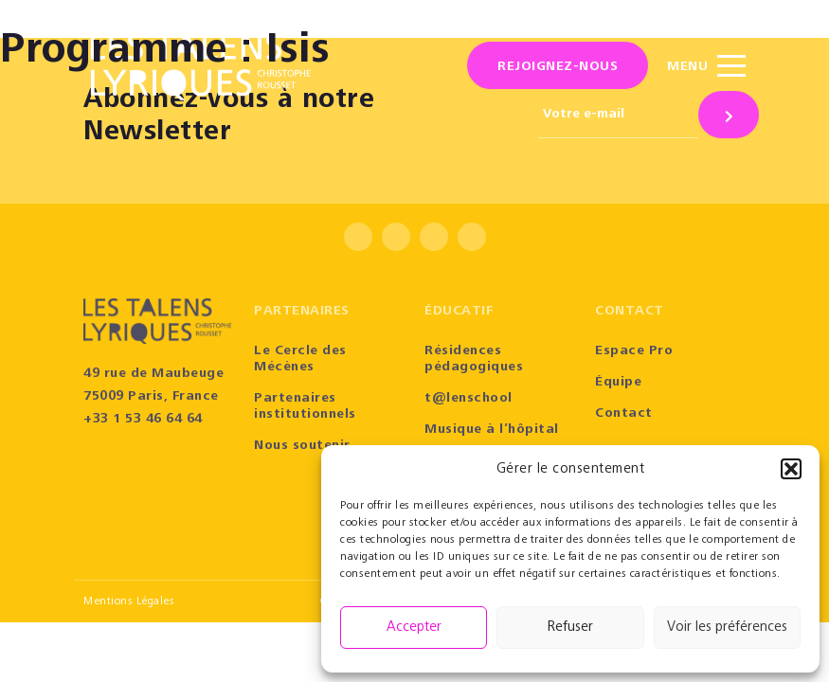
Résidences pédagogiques (473, 359)
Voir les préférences (727, 627)
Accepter (414, 627)
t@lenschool (468, 398)
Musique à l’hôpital (491, 430)
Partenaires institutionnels (305, 407)
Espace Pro (634, 351)
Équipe (618, 382)
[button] (791, 468)
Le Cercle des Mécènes (300, 359)
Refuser (570, 627)
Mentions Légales (128, 601)
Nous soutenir (302, 446)
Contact (624, 414)
